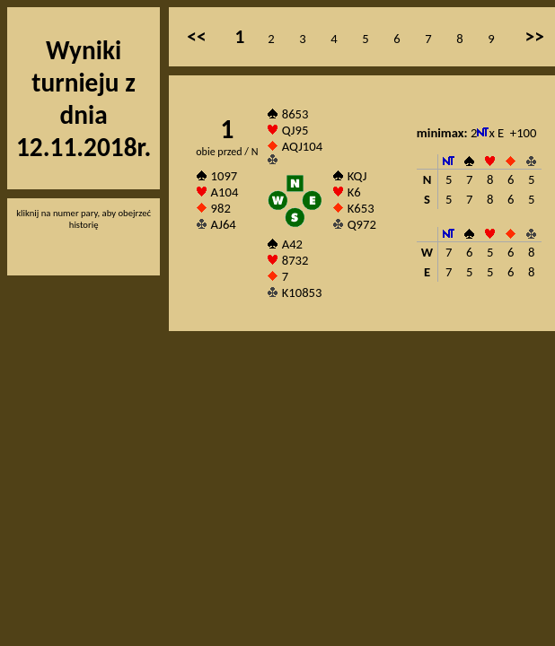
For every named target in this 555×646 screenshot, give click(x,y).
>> (534, 36)
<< (196, 36)
